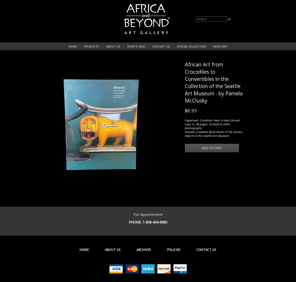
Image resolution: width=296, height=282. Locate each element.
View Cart (220, 46)
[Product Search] (211, 19)
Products (91, 46)
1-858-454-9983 (154, 222)
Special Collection (191, 46)
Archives (143, 250)
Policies (173, 250)
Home (72, 46)
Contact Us (161, 46)
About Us (113, 46)
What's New (136, 46)
